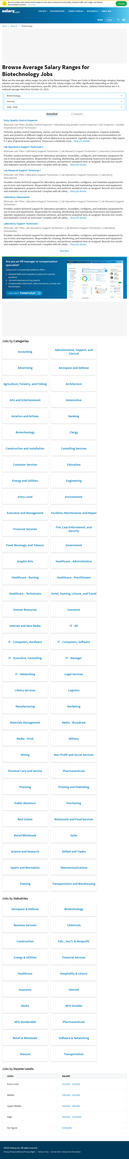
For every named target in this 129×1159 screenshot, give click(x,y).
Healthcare (25, 973)
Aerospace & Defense (25, 909)
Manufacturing (25, 706)
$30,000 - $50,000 (71, 1095)
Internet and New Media (25, 626)
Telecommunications (73, 867)
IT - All (74, 626)
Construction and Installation (25, 448)
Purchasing (73, 803)
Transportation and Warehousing (73, 884)
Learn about (24, 293)
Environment (73, 497)
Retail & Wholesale (25, 1038)
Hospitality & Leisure (73, 973)
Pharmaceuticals (74, 771)
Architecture (74, 384)
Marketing (73, 706)
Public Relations (25, 803)
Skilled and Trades (74, 851)
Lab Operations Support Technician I (23, 146)
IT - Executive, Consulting (25, 658)
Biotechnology (25, 432)
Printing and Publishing (73, 787)
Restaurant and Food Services (73, 819)
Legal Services (73, 674)
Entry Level (25, 497)
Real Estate (25, 819)
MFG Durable (73, 1006)
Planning (25, 787)
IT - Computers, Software (73, 642)
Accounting (25, 352)
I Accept (121, 3)
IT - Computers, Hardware (25, 642)
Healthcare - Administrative (74, 561)
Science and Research (25, 851)
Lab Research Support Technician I (22, 170)
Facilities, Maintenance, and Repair (74, 513)
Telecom (25, 1054)
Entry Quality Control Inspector (21, 120)
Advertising (25, 368)
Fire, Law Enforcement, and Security (74, 529)
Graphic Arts (25, 561)
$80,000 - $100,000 (71, 1116)
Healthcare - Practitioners (74, 577)
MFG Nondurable (25, 1022)
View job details (82, 141)
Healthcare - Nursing (25, 577)
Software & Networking (74, 1038)
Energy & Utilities (25, 957)
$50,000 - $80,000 (71, 1106)
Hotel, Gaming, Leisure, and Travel (73, 593)
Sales (73, 835)
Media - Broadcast (74, 722)
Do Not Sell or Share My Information (66, 1152)
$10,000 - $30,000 (71, 1084)
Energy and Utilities (25, 481)
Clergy (74, 432)
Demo (109, 20)
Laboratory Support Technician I (21, 223)
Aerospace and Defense (74, 368)
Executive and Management (25, 513)
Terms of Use (43, 1152)
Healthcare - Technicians (25, 593)
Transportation (74, 1054)
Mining (25, 755)
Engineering (74, 481)
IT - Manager (74, 658)
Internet (74, 990)
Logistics (73, 690)
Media (25, 1006)
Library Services (25, 690)
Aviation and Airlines (25, 416)
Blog (100, 19)
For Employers (58, 11)
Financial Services (25, 529)
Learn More (32, 5)
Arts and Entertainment (25, 400)
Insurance (74, 610)
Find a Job (107, 11)
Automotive (73, 400)
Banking (73, 416)
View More (64, 250)
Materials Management (25, 722)
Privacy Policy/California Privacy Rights (20, 1152)
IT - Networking (25, 674)
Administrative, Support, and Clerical (74, 351)
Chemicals (74, 925)
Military (74, 739)
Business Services (25, 925)
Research (14, 26)
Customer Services (25, 464)
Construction (25, 941)
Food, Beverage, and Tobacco (25, 545)
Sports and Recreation (25, 867)
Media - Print (25, 739)
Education (73, 464)
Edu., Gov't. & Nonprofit (73, 941)
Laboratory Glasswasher (17, 197)
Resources (93, 11)
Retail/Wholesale (25, 835)
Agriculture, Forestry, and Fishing (25, 384)
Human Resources (25, 610)
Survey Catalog (76, 11)
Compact (77, 114)
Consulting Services (73, 448)
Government (74, 545)
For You (43, 11)
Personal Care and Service (25, 771)
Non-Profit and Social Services (73, 755)
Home (4, 26)
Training (25, 884)
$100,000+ (67, 1127)
